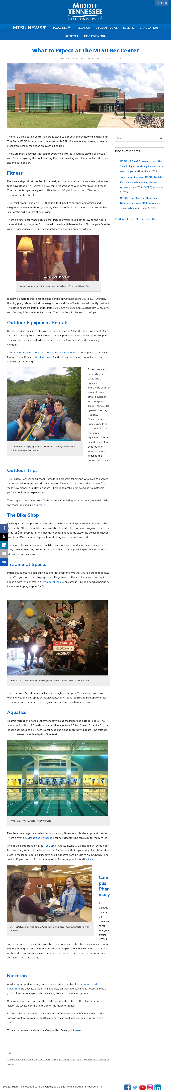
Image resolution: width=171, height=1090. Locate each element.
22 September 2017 (91, 58)
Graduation (149, 28)
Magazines (59, 28)
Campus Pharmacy (16, 1059)
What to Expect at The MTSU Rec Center (85, 50)
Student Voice (107, 28)
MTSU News (27, 28)
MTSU (163, 3)
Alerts (70, 36)
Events (128, 28)
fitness (55, 1059)
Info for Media (95, 36)
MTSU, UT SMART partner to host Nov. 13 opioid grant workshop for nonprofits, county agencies (141, 166)
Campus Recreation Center (38, 1059)
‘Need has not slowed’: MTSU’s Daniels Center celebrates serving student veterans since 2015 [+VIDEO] (141, 182)
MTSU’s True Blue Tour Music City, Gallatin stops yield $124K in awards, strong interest (140, 203)
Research (83, 28)
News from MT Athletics (137, 219)
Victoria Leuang (67, 58)
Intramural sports (67, 1059)
